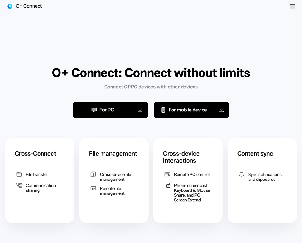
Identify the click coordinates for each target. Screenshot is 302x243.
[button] (140, 110)
